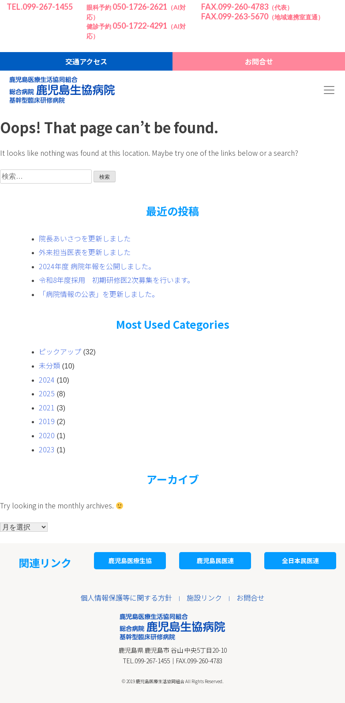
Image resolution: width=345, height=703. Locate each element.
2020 (47, 435)
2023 (47, 449)
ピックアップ (60, 351)
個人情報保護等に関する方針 (126, 597)
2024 (47, 379)
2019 (47, 421)
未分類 (49, 365)
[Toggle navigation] (329, 90)
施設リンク (204, 597)
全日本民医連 (300, 560)
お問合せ (259, 61)
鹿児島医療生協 (130, 560)
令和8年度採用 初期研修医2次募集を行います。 (116, 279)
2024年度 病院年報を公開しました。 (97, 266)
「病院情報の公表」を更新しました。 (99, 294)
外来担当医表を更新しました (85, 252)
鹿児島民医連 (215, 560)
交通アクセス (86, 61)
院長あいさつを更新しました (85, 238)
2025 (47, 393)
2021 (47, 407)
